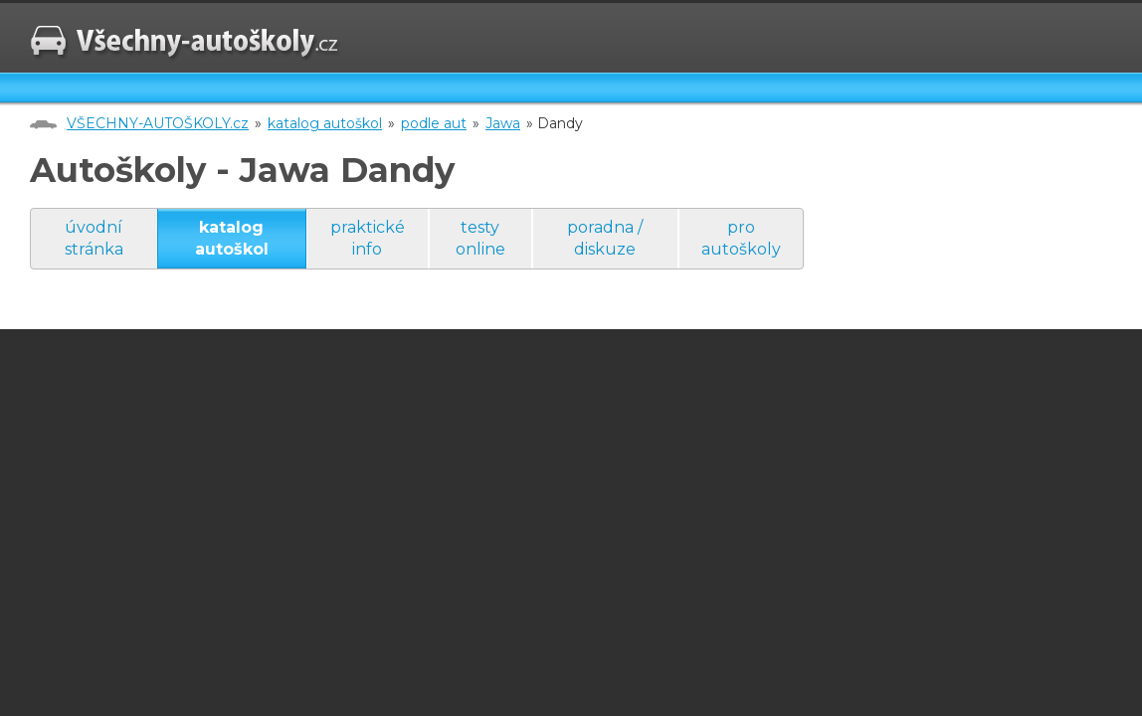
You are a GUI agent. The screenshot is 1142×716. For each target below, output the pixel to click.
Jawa (502, 123)
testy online (480, 238)
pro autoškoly (741, 238)
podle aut (434, 123)
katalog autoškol (325, 123)
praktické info (367, 238)
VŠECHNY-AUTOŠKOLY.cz (158, 123)
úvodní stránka (94, 238)
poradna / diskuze (605, 238)
